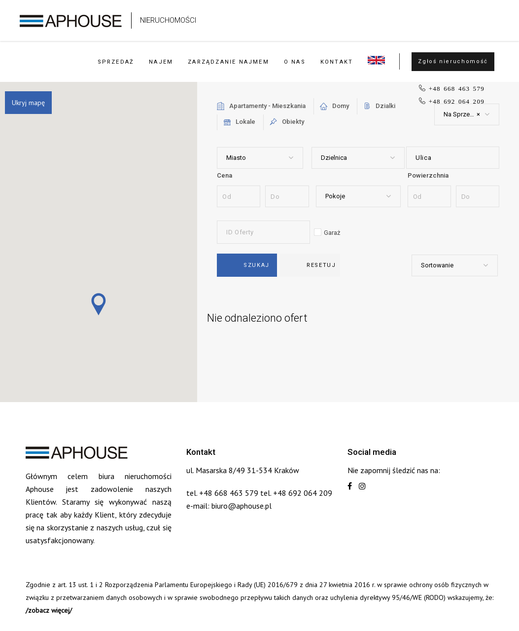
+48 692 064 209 (456, 101)
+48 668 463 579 (456, 88)
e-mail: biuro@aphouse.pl (229, 506)
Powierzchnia (428, 175)
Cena (224, 175)
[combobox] (466, 114)
